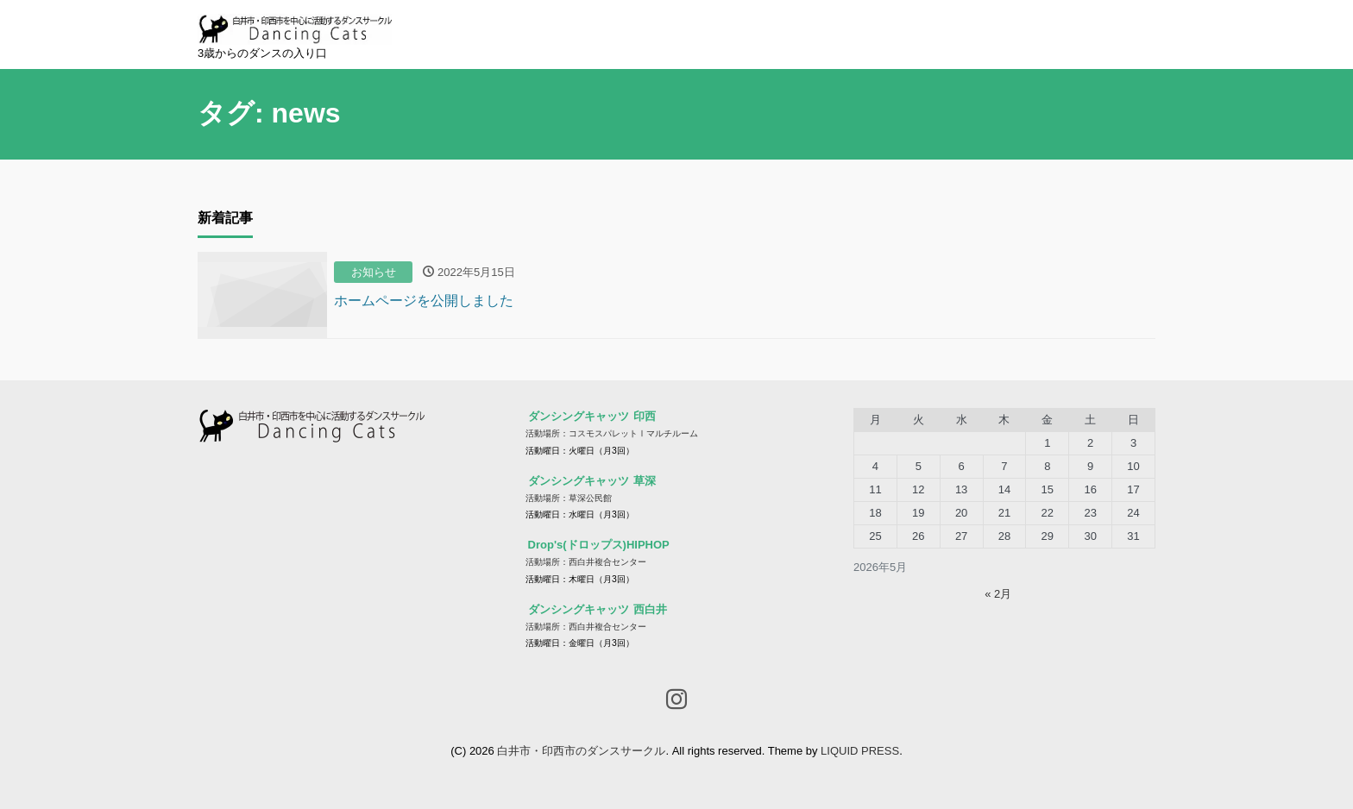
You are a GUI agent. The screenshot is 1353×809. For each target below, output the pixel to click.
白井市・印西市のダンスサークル (581, 750)
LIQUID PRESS (860, 750)
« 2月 (998, 593)
